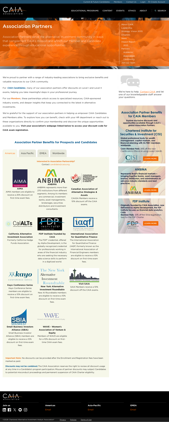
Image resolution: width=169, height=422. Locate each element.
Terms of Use (86, 420)
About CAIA (127, 24)
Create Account (158, 2)
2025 (125, 45)
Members (118, 2)
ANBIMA (52, 184)
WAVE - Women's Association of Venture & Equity (52, 329)
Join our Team (128, 63)
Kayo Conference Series (20, 285)
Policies (73, 420)
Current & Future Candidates (96, 2)
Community (129, 59)
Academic (128, 52)
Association (129, 56)
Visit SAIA (84, 284)
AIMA (20, 188)
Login (142, 2)
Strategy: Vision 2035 (132, 31)
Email (48, 409)
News (124, 38)
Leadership (126, 28)
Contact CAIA (147, 91)
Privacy (63, 420)
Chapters (125, 35)
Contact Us (131, 2)
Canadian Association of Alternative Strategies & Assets (84, 192)
